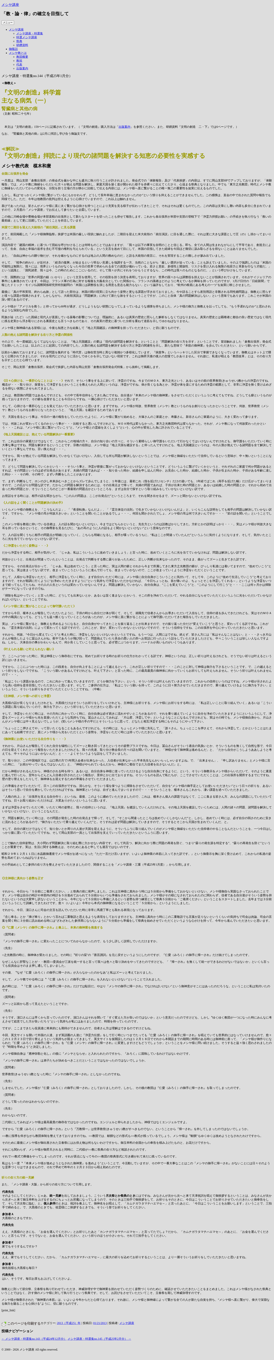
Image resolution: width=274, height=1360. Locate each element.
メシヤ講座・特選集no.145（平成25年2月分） (99, 1338)
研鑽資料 (22, 45)
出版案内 (22, 68)
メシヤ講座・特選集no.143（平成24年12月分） (34, 1338)
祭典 (19, 41)
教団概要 (22, 56)
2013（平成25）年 (69, 1323)
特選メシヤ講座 (26, 37)
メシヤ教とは (18, 52)
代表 (19, 64)
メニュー (8, 22)
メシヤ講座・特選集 (29, 33)
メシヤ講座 (10, 5)
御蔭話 (13, 49)
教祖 (19, 60)
